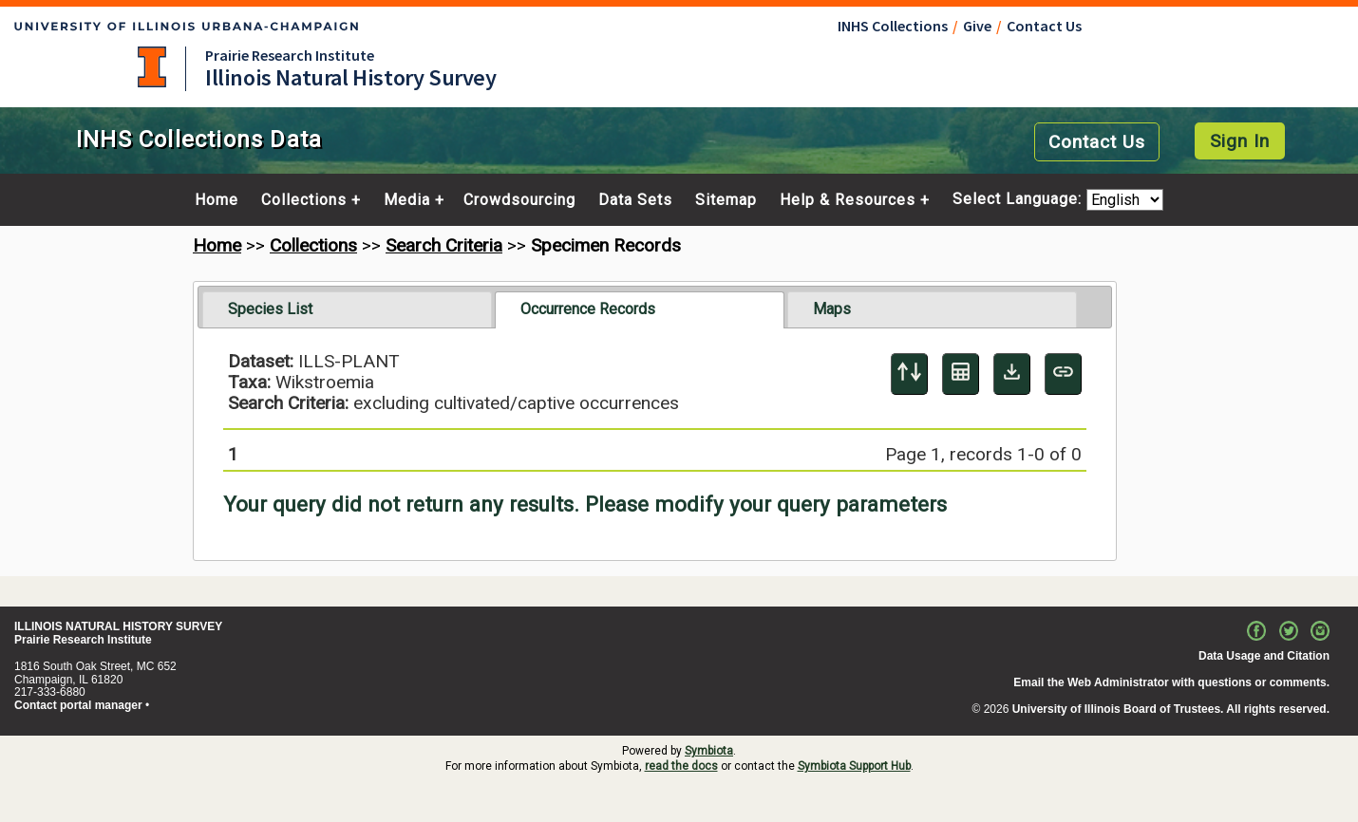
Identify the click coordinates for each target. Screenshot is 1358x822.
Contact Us (1044, 25)
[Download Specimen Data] (1011, 374)
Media (407, 200)
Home (216, 200)
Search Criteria (444, 245)
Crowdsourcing (519, 200)
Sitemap (726, 200)
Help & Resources (847, 200)
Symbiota (709, 750)
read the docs (681, 766)
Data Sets (635, 200)
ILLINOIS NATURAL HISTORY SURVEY (118, 626)
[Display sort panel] (909, 374)
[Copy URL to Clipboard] (1063, 374)
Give (977, 25)
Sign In (1240, 141)
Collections (304, 200)
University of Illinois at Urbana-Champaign (152, 67)
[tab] (347, 309)
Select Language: (1019, 200)
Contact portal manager (78, 705)
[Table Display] (960, 374)
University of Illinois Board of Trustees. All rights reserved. (1171, 709)
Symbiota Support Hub (854, 766)
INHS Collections (893, 25)
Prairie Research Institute (289, 55)
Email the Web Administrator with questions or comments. (1171, 682)
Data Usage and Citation (1264, 656)
